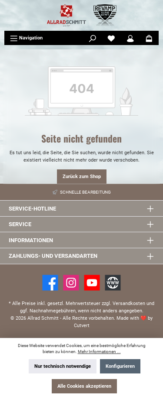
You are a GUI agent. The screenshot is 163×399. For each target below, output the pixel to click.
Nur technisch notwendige (62, 366)
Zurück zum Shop (82, 176)
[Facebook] (50, 282)
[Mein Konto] (130, 38)
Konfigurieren (120, 366)
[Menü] (26, 38)
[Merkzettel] (111, 38)
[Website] (113, 282)
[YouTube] (92, 282)
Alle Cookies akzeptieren (84, 386)
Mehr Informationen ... (99, 351)
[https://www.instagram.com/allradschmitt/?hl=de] (71, 282)
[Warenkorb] (149, 38)
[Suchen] (92, 38)
